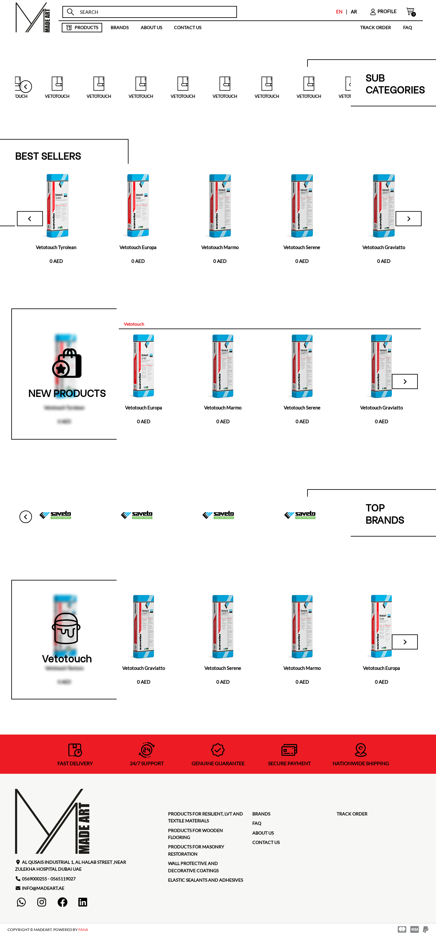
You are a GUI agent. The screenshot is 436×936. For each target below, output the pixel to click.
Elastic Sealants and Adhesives (205, 881)
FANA (83, 930)
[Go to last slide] (25, 87)
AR (354, 11)
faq (407, 27)
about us (151, 27)
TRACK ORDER (375, 27)
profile (383, 11)
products (82, 27)
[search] (155, 12)
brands (120, 27)
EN (339, 11)
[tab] (134, 324)
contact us (187, 27)
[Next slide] (404, 219)
